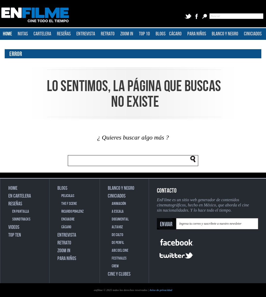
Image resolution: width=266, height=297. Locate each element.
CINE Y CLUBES (119, 274)
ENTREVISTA (85, 34)
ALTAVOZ (117, 227)
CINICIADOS (253, 34)
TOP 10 (144, 34)
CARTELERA (42, 34)
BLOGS (160, 34)
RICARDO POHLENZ (72, 211)
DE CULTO (117, 234)
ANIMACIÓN (119, 203)
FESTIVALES (119, 258)
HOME (7, 34)
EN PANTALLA (20, 211)
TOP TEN (14, 235)
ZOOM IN (126, 34)
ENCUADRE (68, 219)
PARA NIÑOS (196, 34)
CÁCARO (175, 34)
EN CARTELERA (19, 196)
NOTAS (23, 34)
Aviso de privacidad (160, 290)
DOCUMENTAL (120, 219)
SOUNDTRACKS (21, 219)
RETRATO (108, 34)
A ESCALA (118, 211)
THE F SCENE (69, 203)
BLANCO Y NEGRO (225, 34)
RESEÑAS (64, 34)
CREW (115, 266)
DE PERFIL (118, 242)
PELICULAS (67, 195)
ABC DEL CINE (120, 250)
